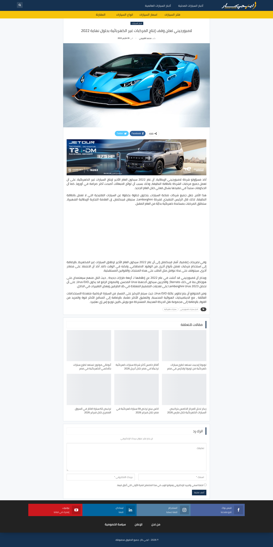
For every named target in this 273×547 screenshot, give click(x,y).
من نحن (155, 524)
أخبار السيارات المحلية (190, 5)
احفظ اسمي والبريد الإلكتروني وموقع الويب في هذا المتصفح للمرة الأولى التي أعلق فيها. (160, 485)
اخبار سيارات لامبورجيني (189, 309)
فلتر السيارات (172, 14)
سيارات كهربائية (170, 309)
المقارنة (100, 14)
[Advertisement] (137, 233)
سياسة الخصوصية (115, 524)
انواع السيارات (124, 14)
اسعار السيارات (148, 14)
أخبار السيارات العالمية (158, 5)
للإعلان (138, 524)
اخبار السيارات (137, 23)
